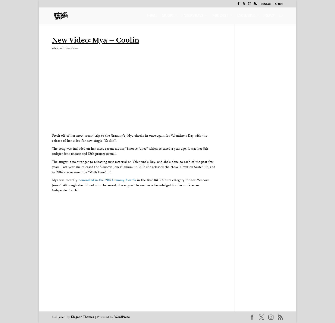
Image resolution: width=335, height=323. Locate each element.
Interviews (192, 16)
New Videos (72, 48)
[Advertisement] (130, 202)
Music (167, 16)
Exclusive (246, 16)
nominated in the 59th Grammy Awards (107, 180)
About (279, 4)
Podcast (220, 16)
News (269, 16)
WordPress (122, 317)
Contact (266, 4)
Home (152, 16)
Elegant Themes (82, 317)
